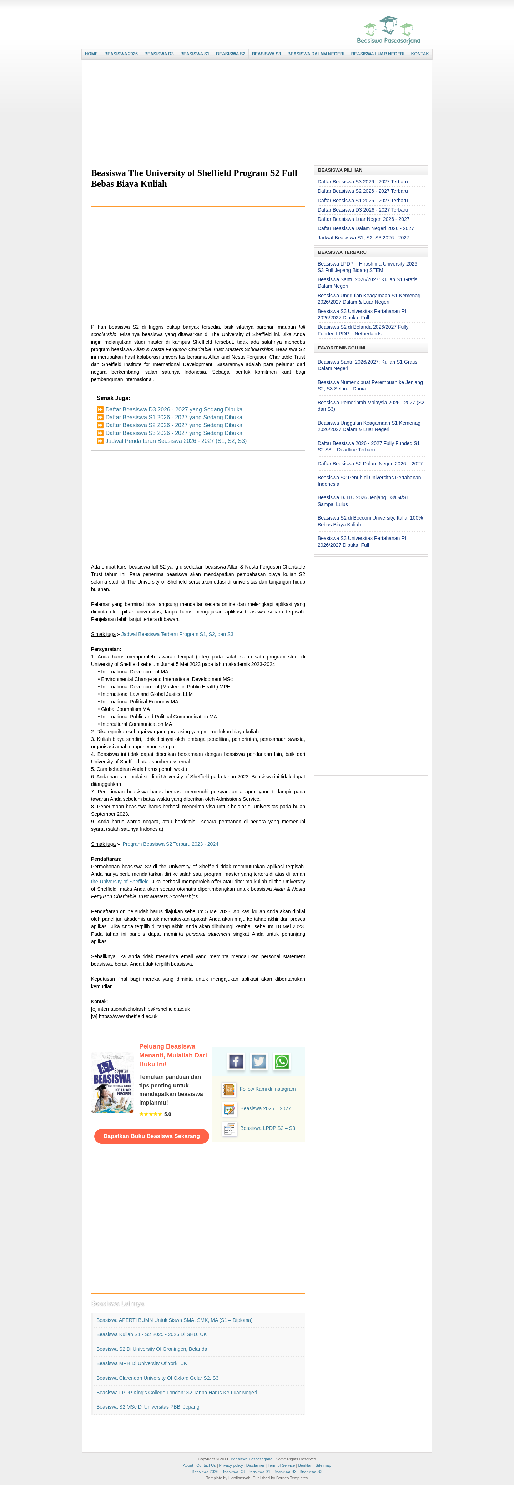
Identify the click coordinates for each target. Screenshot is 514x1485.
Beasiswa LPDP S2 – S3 (267, 1128)
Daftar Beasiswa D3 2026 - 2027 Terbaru (363, 210)
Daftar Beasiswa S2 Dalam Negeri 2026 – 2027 (370, 463)
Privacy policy (231, 1465)
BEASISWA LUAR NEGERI (378, 53)
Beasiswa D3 (233, 1471)
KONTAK (420, 53)
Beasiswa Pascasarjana (251, 1459)
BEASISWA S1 (195, 53)
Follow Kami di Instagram (268, 1089)
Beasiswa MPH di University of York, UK (141, 1363)
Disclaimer (255, 1465)
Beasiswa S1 (259, 1471)
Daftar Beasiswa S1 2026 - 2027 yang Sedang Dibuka (173, 417)
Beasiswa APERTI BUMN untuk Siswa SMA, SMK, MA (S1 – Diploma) (174, 1320)
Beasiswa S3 (310, 1471)
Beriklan (305, 1465)
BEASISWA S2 (230, 53)
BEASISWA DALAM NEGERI (316, 53)
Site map (323, 1465)
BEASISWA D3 (158, 53)
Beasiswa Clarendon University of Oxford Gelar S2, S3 (157, 1378)
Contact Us (206, 1465)
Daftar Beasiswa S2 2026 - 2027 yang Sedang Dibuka (173, 425)
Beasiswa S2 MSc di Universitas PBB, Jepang (148, 1407)
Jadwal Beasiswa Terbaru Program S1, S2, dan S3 (177, 634)
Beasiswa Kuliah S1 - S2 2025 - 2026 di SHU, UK (151, 1334)
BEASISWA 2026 (121, 53)
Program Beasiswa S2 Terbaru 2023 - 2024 (170, 844)
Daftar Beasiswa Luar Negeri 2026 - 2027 (364, 219)
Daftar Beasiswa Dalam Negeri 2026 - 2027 (366, 228)
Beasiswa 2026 (205, 1471)
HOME (91, 53)
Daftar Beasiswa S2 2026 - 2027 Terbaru (363, 191)
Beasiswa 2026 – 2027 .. (267, 1108)
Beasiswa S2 (285, 1471)
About (188, 1465)
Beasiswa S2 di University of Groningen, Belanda (151, 1349)
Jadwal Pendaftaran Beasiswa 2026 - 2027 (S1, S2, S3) (176, 441)
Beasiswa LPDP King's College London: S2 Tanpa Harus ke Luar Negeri (176, 1392)
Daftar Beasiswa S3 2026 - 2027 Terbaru (363, 182)
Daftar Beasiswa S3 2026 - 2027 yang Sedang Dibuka (173, 433)
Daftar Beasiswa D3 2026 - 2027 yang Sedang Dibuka (173, 409)
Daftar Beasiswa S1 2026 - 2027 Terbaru (363, 200)
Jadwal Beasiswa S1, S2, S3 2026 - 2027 (363, 238)
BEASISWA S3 (266, 53)
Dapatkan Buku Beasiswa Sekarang (152, 1136)
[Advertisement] (255, 113)
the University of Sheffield (120, 881)
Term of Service (281, 1465)
